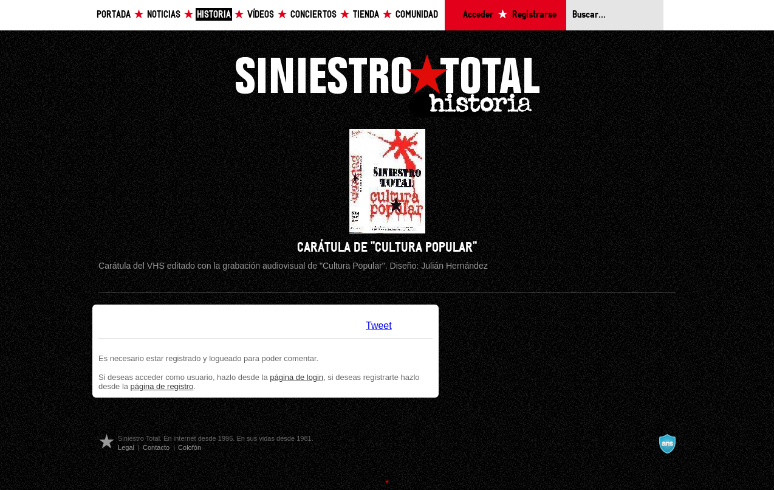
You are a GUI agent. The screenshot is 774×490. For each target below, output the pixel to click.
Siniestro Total (387, 84)
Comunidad (417, 14)
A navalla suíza (667, 444)
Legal (126, 447)
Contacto (156, 447)
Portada (114, 14)
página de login (296, 377)
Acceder (478, 14)
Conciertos (313, 14)
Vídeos (260, 14)
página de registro (162, 386)
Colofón (189, 447)
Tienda (366, 14)
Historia (214, 14)
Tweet (379, 325)
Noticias (163, 14)
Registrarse (534, 14)
